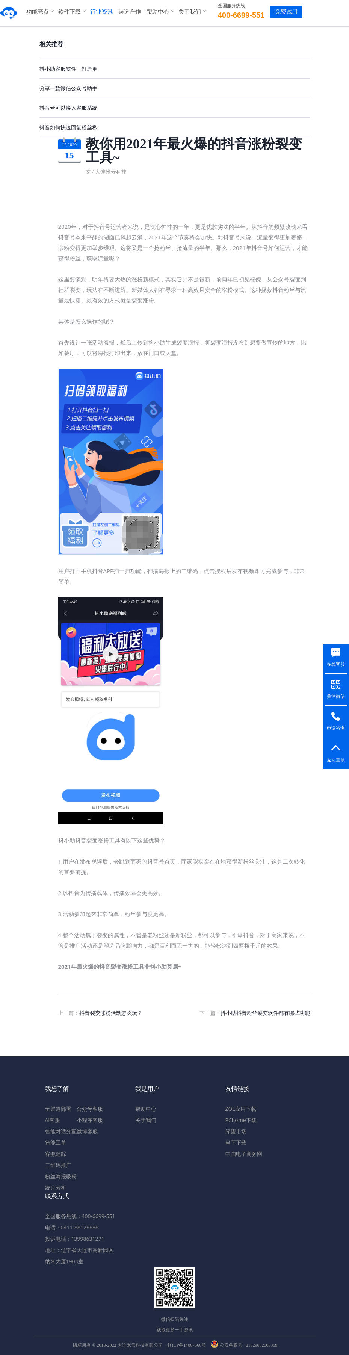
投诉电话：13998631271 (74, 1238)
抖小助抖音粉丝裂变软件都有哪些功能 (265, 1012)
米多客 (9, 11)
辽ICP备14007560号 (187, 1345)
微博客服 (87, 1131)
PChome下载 (241, 1120)
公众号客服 (90, 1108)
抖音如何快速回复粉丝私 (68, 127)
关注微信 (336, 696)
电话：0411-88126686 (72, 1227)
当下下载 (235, 1142)
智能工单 (55, 1142)
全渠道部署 (58, 1108)
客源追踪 (55, 1153)
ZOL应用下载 (240, 1108)
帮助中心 (156, 11)
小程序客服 (90, 1120)
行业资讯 (99, 11)
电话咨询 (336, 728)
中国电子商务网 (243, 1153)
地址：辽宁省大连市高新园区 (79, 1250)
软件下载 (67, 11)
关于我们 (188, 11)
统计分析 (55, 1187)
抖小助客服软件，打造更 (68, 68)
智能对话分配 (61, 1131)
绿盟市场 (235, 1131)
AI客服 (52, 1120)
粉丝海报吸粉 (61, 1176)
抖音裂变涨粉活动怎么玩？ (110, 1012)
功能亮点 (35, 11)
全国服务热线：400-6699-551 (80, 1216)
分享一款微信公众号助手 (68, 88)
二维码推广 (58, 1165)
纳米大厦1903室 (64, 1261)
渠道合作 (127, 11)
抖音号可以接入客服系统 (68, 107)
